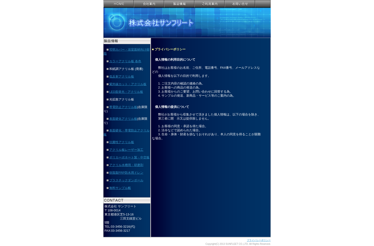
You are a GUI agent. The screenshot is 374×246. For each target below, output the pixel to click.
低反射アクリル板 (121, 76)
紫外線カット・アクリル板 (127, 84)
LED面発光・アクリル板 (126, 92)
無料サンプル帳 (120, 188)
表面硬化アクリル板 (123, 118)
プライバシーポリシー (259, 240)
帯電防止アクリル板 (123, 107)
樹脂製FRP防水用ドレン (126, 172)
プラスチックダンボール (126, 180)
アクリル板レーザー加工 (126, 150)
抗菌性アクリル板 (121, 142)
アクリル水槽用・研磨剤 (126, 165)
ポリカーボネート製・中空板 (129, 157)
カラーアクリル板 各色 (124, 61)
